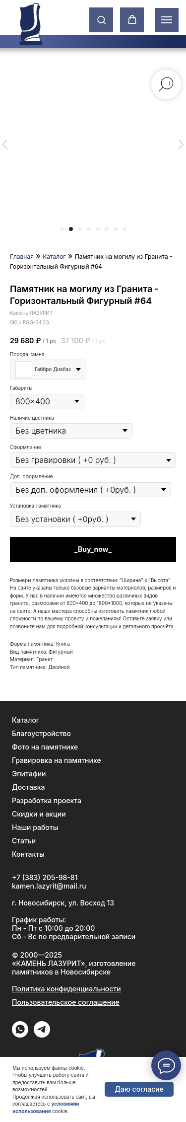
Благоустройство (41, 733)
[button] (101, 19)
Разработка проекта (46, 800)
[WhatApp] (20, 1035)
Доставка (28, 787)
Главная (22, 256)
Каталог (54, 256)
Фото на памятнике (45, 747)
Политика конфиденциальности (66, 988)
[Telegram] (42, 1035)
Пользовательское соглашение (66, 1002)
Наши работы (35, 827)
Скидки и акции (39, 814)
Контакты (28, 854)
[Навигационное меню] (166, 19)
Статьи (24, 840)
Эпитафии (29, 773)
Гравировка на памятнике (56, 760)
